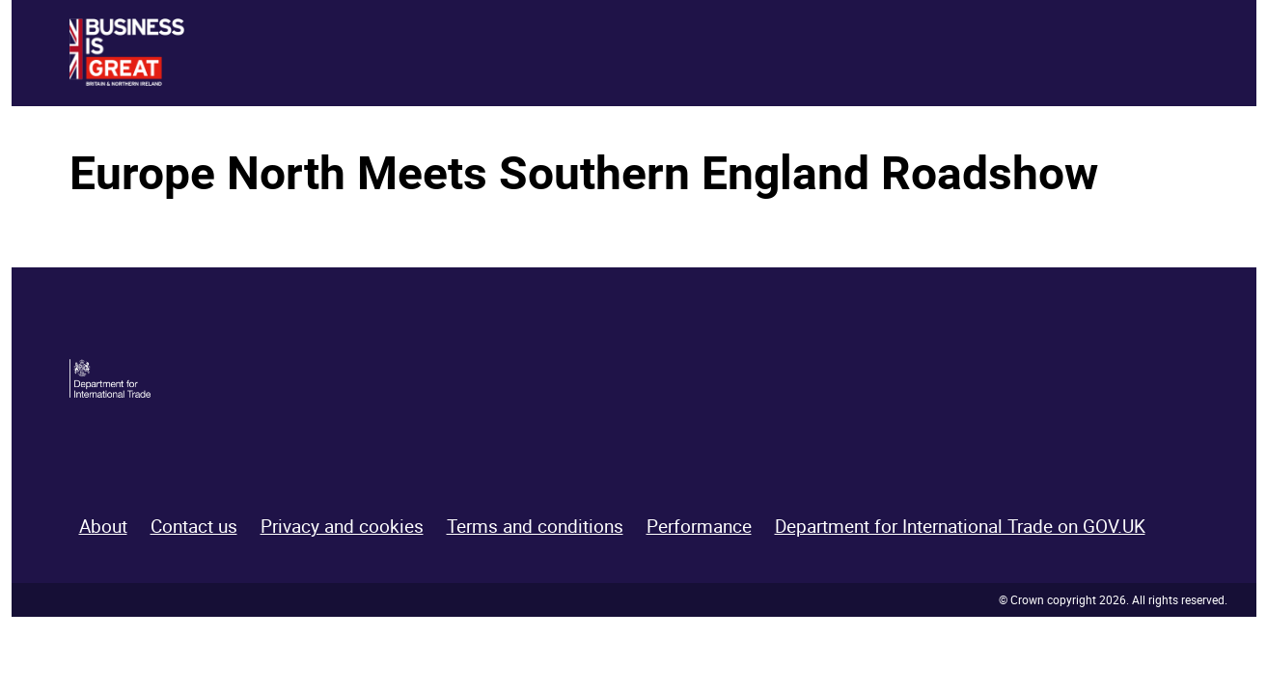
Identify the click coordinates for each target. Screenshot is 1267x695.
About (103, 526)
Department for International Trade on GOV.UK (960, 526)
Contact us (194, 526)
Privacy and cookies (342, 526)
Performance (699, 526)
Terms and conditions (535, 526)
